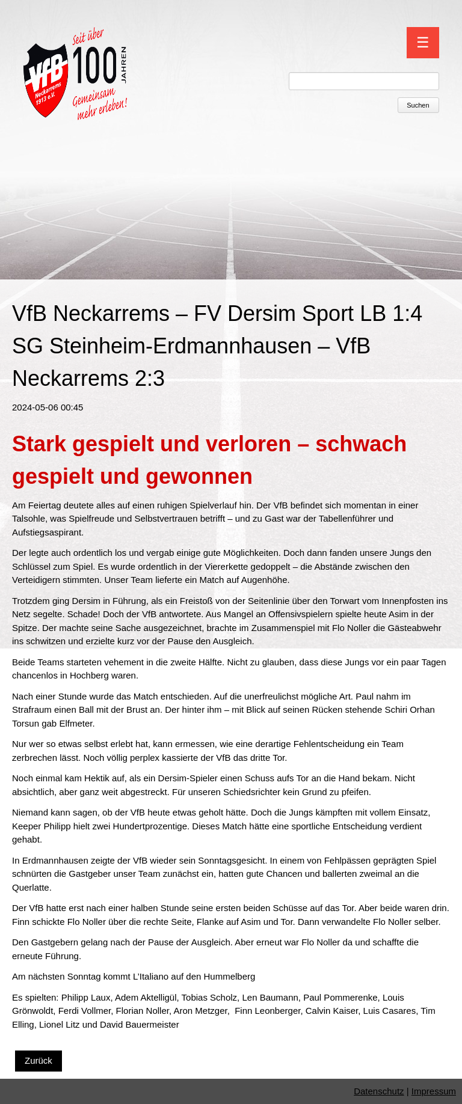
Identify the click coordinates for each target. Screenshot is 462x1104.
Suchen (418, 105)
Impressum (433, 1091)
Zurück (38, 1060)
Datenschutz (379, 1091)
